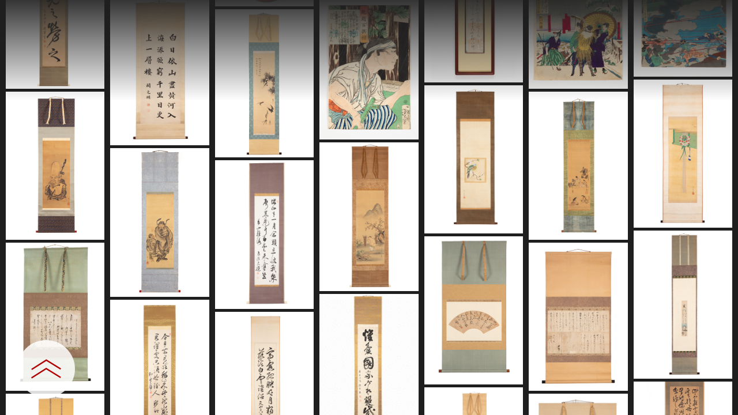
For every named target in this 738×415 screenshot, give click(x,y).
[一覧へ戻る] (718, 13)
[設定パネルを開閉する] (46, 369)
